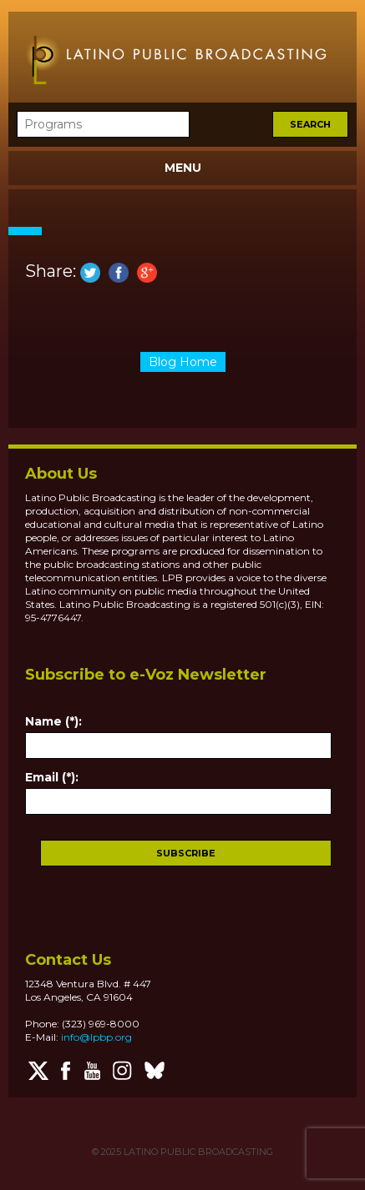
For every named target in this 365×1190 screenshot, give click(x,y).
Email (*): (52, 777)
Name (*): (53, 721)
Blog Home (183, 361)
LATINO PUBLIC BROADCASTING (197, 1151)
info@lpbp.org (96, 1037)
